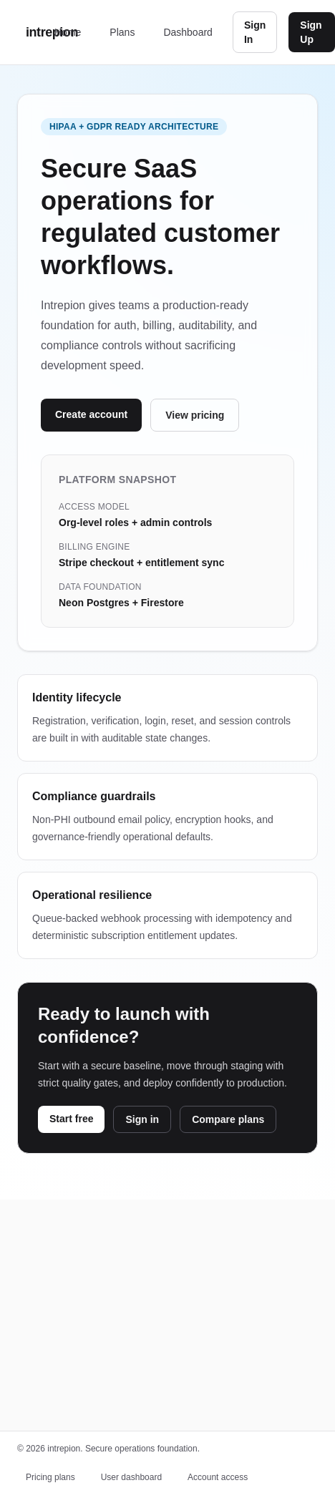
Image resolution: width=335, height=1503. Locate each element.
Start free (71, 1118)
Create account (91, 414)
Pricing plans (50, 1477)
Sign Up (310, 32)
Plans (122, 32)
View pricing (194, 415)
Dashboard (188, 32)
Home (67, 32)
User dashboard (131, 1477)
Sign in (142, 1119)
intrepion (36, 32)
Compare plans (228, 1119)
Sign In (255, 32)
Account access (218, 1477)
